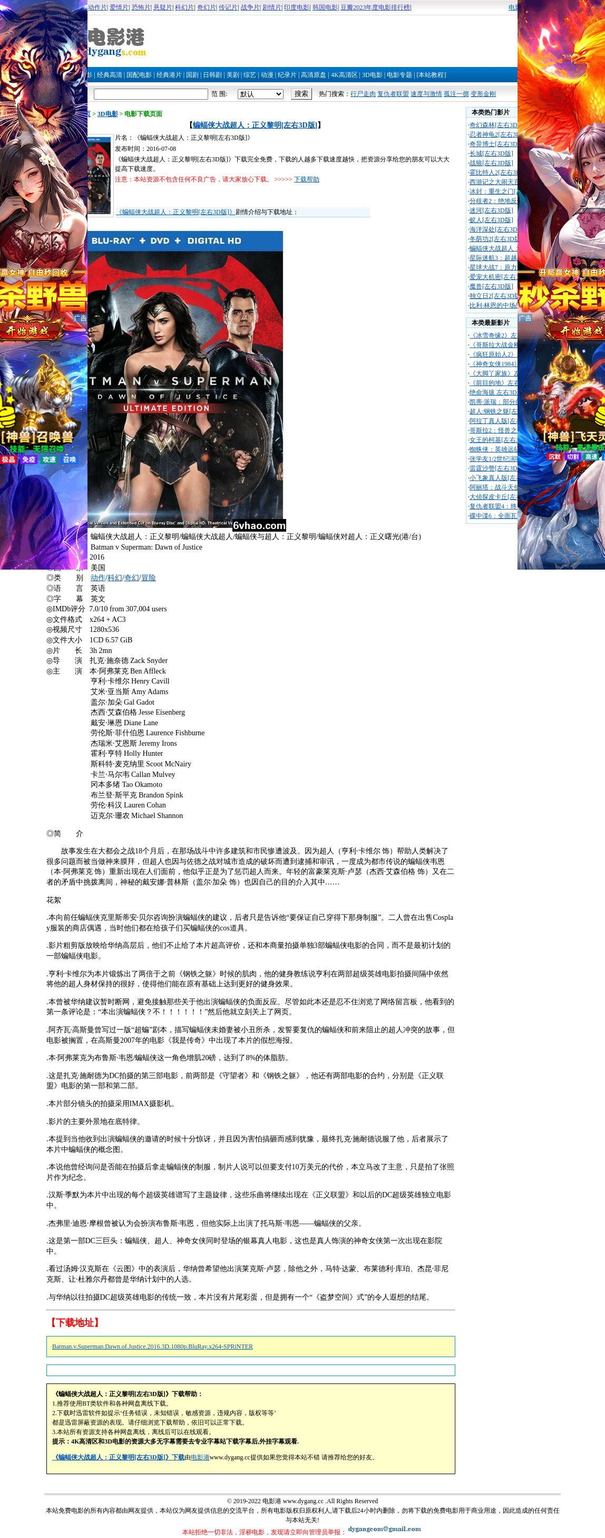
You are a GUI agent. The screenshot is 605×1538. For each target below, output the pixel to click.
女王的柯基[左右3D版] (501, 440)
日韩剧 (212, 75)
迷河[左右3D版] (491, 210)
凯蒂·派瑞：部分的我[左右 (506, 402)
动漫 (267, 75)
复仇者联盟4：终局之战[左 (507, 506)
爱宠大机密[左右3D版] (501, 277)
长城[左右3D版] (491, 153)
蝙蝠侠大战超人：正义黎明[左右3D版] (255, 125)
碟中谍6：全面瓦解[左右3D (508, 516)
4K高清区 (344, 75)
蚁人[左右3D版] (491, 220)
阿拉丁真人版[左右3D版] (504, 421)
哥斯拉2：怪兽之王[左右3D (508, 430)
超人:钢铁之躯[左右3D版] (505, 411)
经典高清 (109, 75)
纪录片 (287, 75)
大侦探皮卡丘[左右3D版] (504, 497)
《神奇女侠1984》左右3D (505, 364)
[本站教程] (431, 75)
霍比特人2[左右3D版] (499, 172)
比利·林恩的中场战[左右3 (505, 305)
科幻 (115, 578)
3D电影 (372, 75)
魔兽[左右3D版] (491, 286)
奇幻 (131, 578)
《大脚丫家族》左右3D (502, 373)
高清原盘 (313, 75)
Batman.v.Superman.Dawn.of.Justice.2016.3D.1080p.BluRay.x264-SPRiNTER (152, 1346)
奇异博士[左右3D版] (498, 144)
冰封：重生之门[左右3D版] (507, 191)
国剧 (192, 75)
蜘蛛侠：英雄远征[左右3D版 (509, 449)
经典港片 (169, 75)
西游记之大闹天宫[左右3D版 (509, 182)
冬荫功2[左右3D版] (496, 239)
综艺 (249, 75)
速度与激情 (426, 94)
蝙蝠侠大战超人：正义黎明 (507, 248)
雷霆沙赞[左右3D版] (498, 468)
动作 (98, 578)
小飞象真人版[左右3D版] (504, 478)
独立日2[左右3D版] (496, 296)
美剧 (233, 75)
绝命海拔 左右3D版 (496, 392)
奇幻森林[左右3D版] (498, 125)
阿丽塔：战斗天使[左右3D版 (509, 487)
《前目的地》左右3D (499, 383)
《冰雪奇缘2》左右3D (500, 335)
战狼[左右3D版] (491, 163)
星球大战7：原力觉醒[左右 (507, 267)
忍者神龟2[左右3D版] (499, 134)
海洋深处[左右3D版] (498, 229)
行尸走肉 (363, 94)
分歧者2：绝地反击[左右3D (508, 201)
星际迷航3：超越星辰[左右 (507, 258)
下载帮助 (306, 179)
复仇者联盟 (393, 94)
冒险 (148, 578)
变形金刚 (483, 94)
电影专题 (399, 75)
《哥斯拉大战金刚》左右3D (508, 345)
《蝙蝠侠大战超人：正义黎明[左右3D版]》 (176, 212)
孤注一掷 (456, 94)
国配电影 (139, 75)
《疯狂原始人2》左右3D (504, 354)
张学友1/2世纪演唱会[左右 (506, 459)
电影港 (200, 1457)
